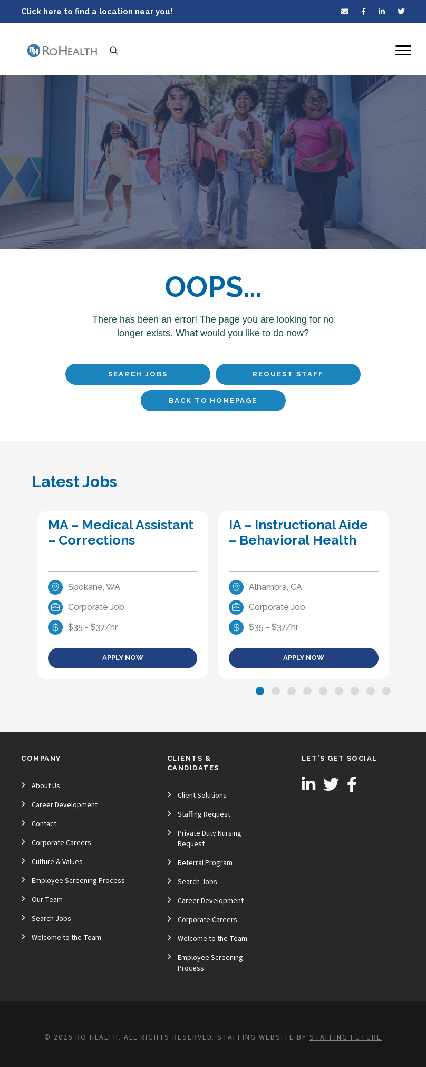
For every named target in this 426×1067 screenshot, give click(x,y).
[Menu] (403, 51)
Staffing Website (255, 1037)
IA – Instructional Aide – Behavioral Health (298, 532)
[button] (260, 691)
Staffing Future (345, 1037)
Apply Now (122, 658)
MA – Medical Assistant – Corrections (120, 532)
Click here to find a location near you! (96, 11)
